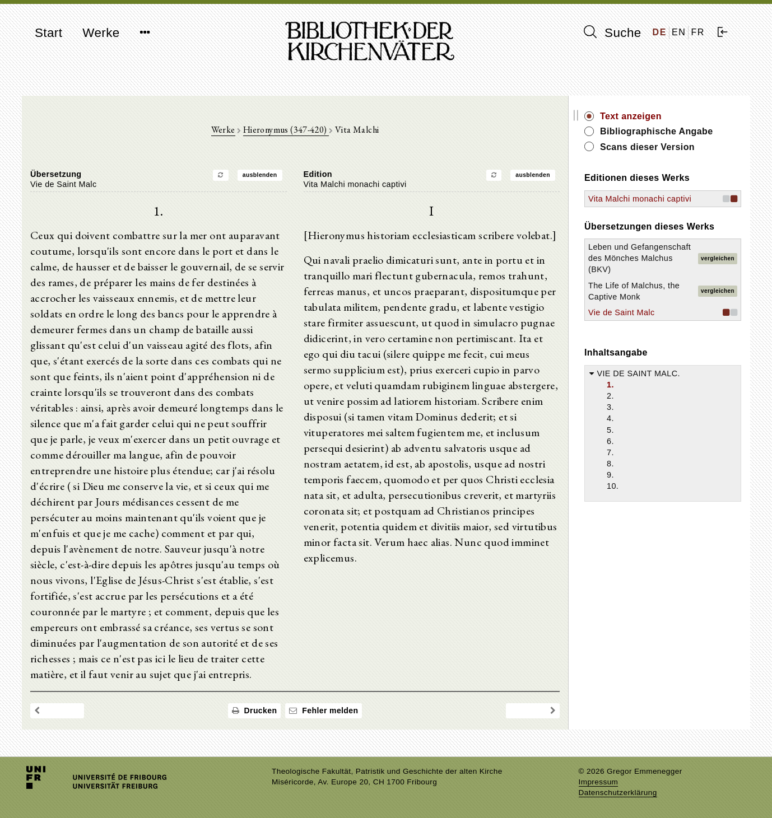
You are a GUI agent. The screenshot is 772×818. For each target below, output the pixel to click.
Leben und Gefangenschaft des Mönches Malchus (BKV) (639, 258)
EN (679, 32)
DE (660, 32)
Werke (100, 33)
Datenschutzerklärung (618, 792)
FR (698, 32)
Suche (612, 32)
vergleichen (717, 258)
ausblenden (260, 175)
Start (48, 33)
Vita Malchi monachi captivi (639, 198)
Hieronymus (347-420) (286, 129)
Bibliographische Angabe (656, 131)
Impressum (598, 782)
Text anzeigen (631, 116)
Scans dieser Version (647, 147)
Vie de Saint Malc (621, 312)
